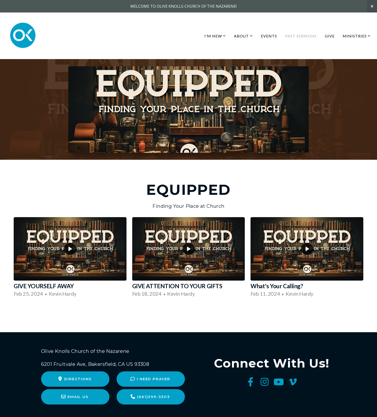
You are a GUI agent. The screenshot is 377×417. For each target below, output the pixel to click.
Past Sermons (301, 36)
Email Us (74, 396)
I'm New (215, 36)
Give (330, 36)
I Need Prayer (150, 379)
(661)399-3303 (150, 396)
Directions (74, 379)
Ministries (357, 36)
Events (269, 36)
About (243, 36)
